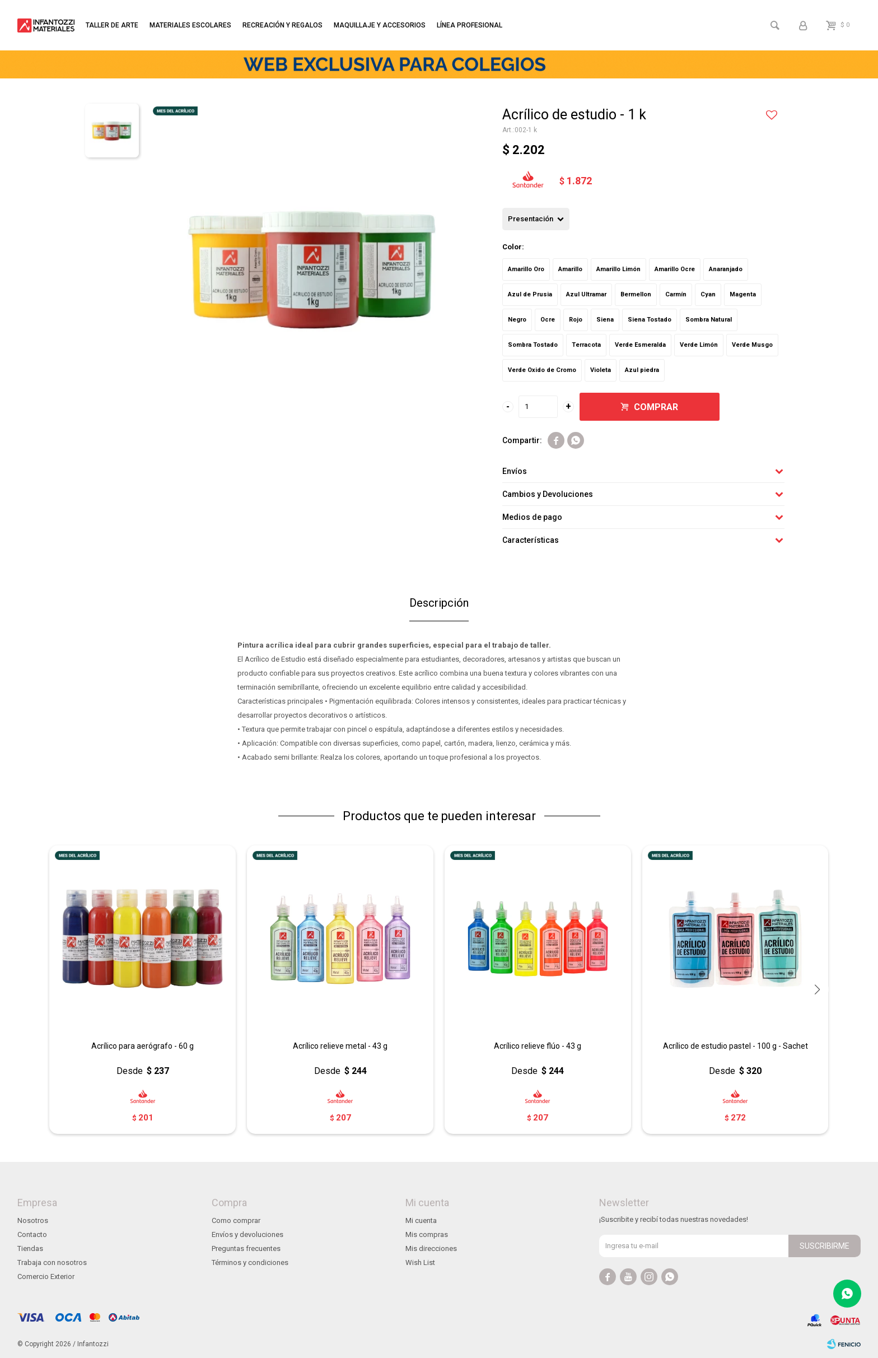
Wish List (420, 1262)
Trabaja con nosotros (52, 1262)
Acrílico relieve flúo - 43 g (537, 1045)
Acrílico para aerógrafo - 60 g (142, 1045)
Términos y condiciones (250, 1262)
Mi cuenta (421, 1220)
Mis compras (426, 1234)
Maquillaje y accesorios (380, 25)
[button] (817, 989)
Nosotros (32, 1220)
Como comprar (236, 1220)
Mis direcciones (431, 1248)
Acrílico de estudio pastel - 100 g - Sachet (735, 1045)
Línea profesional (469, 25)
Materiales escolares (190, 25)
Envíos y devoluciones (247, 1234)
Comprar (656, 407)
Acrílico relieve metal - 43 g (340, 1045)
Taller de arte (112, 25)
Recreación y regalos (282, 25)
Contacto (32, 1234)
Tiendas (30, 1248)
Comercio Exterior (45, 1276)
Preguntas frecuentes (246, 1248)
